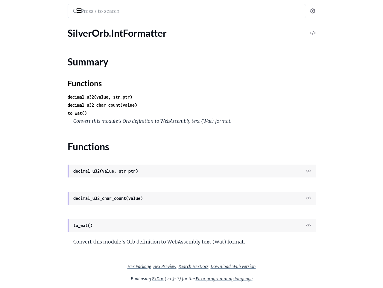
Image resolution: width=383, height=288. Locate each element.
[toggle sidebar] (82, 10)
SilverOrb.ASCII (20, 48)
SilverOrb (17, 7)
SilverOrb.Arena (21, 56)
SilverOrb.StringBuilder (28, 141)
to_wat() (122, 113)
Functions (20, 114)
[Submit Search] (120, 11)
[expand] (84, 40)
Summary (19, 107)
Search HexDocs (238, 266)
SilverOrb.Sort (19, 133)
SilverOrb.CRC (19, 80)
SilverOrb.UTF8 (20, 165)
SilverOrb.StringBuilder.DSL (32, 157)
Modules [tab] (33, 27)
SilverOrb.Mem (20, 125)
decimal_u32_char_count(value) (147, 105)
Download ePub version (278, 266)
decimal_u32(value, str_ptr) (145, 96)
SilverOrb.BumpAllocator (30, 64)
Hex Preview (209, 266)
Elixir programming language (269, 278)
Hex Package (184, 266)
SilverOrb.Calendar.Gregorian (35, 88)
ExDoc (203, 278)
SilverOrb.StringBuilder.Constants (39, 149)
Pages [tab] (10, 27)
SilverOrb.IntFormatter (28, 96)
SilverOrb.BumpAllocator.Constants (41, 72)
